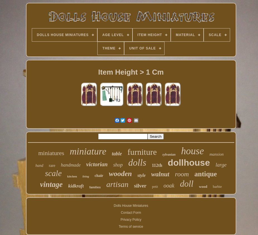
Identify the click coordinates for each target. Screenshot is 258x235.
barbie (217, 186)
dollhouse (189, 163)
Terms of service (131, 227)
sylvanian (168, 154)
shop (118, 165)
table (117, 153)
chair (99, 176)
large (221, 165)
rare (52, 165)
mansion (216, 154)
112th (157, 165)
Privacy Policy (130, 220)
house (192, 151)
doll (186, 184)
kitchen (72, 176)
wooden (120, 174)
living (86, 176)
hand (39, 165)
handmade (71, 165)
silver (140, 186)
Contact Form (131, 213)
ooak (168, 185)
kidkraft (76, 186)
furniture (142, 151)
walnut (160, 174)
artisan (117, 184)
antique (205, 174)
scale (53, 173)
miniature (88, 151)
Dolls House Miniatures (131, 206)
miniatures (51, 152)
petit (155, 187)
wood (203, 186)
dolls (137, 163)
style (142, 175)
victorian (97, 164)
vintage (51, 184)
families (95, 187)
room (182, 174)
